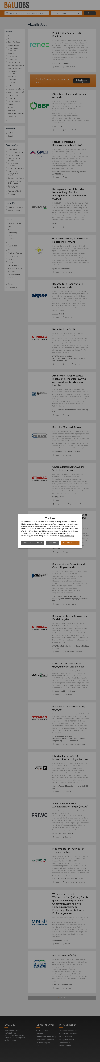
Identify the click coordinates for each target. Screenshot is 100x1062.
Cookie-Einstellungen (32, 543)
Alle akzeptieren (70, 543)
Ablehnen (52, 543)
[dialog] (50, 531)
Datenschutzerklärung (67, 536)
